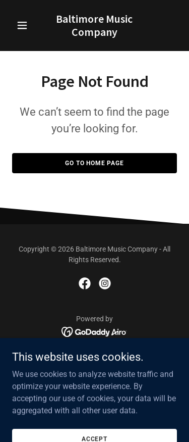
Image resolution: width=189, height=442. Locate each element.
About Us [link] (94, 355)
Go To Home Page (94, 163)
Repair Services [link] (94, 367)
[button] (24, 25)
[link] (94, 33)
